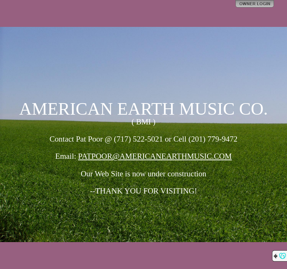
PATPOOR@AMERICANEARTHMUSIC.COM (155, 156)
